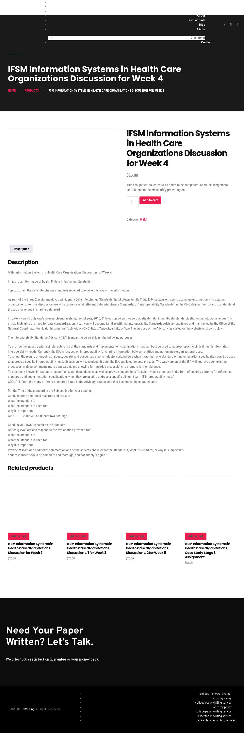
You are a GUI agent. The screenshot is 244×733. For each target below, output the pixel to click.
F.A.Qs (201, 29)
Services (199, 7)
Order (201, 16)
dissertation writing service (214, 716)
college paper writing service (213, 712)
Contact (207, 42)
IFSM (143, 219)
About (200, 11)
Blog (202, 25)
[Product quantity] (133, 201)
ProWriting (27, 709)
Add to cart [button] (18, 536)
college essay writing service (213, 703)
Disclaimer (197, 38)
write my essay (222, 698)
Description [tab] (21, 249)
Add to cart (150, 200)
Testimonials (196, 20)
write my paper (222, 707)
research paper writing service (216, 721)
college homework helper (216, 694)
